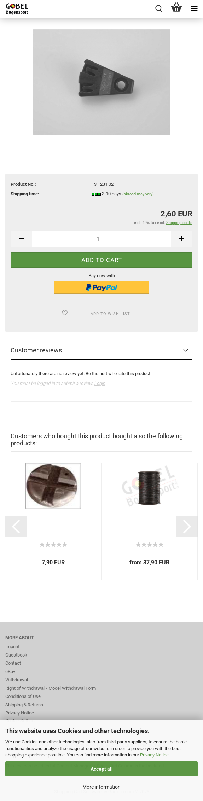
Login (99, 383)
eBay (10, 671)
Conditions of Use (23, 696)
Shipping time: (25, 193)
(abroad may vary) (138, 194)
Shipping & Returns (24, 704)
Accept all (102, 769)
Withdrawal (16, 679)
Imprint (12, 646)
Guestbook (16, 655)
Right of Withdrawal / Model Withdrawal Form (50, 688)
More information (101, 787)
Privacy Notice (154, 755)
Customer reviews (36, 350)
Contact (13, 663)
